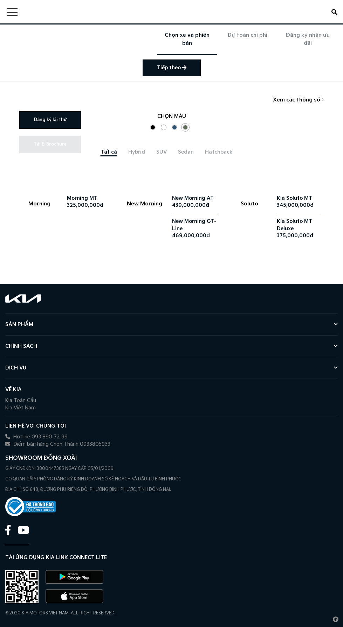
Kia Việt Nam (20, 408)
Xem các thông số (298, 100)
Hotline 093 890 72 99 (36, 437)
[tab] (108, 152)
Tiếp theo (171, 68)
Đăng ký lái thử (50, 119)
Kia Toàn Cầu (20, 400)
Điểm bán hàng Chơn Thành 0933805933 (57, 444)
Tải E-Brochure (50, 144)
